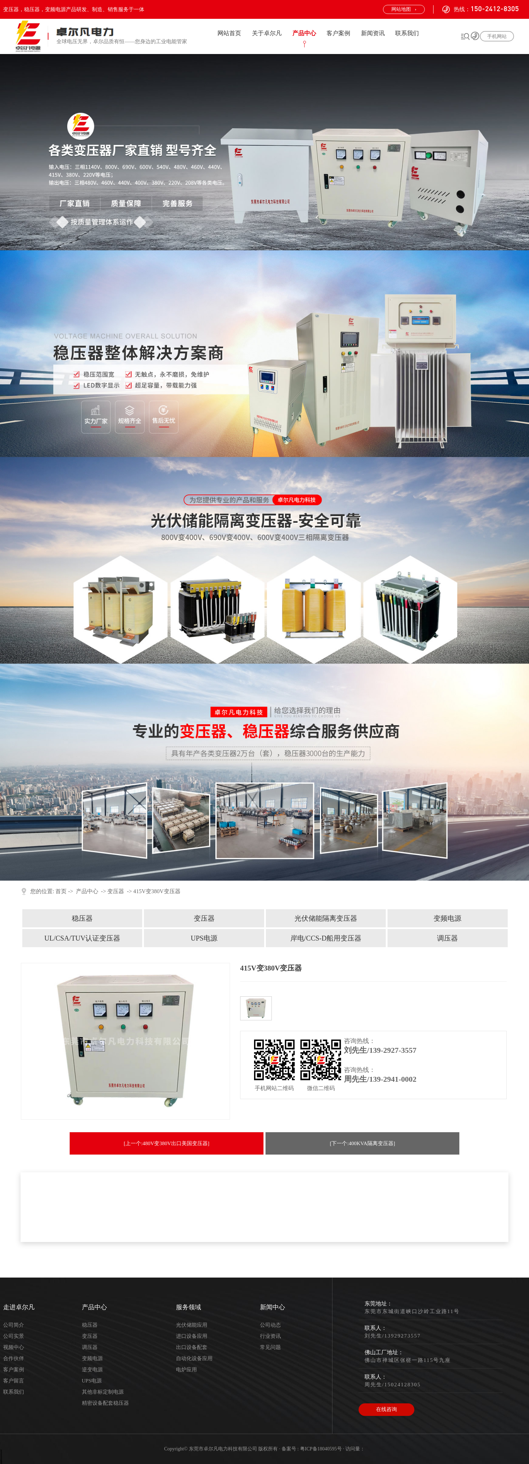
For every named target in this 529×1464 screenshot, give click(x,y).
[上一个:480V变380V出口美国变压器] (166, 1143)
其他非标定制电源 (103, 1392)
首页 (61, 891)
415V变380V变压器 (157, 891)
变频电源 (447, 918)
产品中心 (304, 33)
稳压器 (82, 918)
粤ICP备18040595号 (321, 1448)
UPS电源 (204, 938)
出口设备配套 (191, 1347)
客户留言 (13, 1380)
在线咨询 (386, 1409)
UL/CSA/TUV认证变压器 (82, 938)
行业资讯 (270, 1336)
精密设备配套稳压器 (105, 1403)
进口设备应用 (191, 1336)
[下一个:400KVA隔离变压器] (362, 1143)
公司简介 (13, 1325)
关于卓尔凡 (267, 33)
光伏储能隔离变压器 (325, 918)
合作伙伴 (13, 1358)
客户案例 (338, 33)
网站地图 (401, 9)
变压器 (115, 891)
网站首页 (229, 33)
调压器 (447, 938)
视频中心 (13, 1347)
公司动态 (270, 1325)
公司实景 (13, 1336)
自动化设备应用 (194, 1358)
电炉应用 (186, 1369)
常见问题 (270, 1347)
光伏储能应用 (191, 1325)
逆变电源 (92, 1369)
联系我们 (407, 33)
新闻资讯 (373, 33)
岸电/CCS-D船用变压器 (325, 938)
